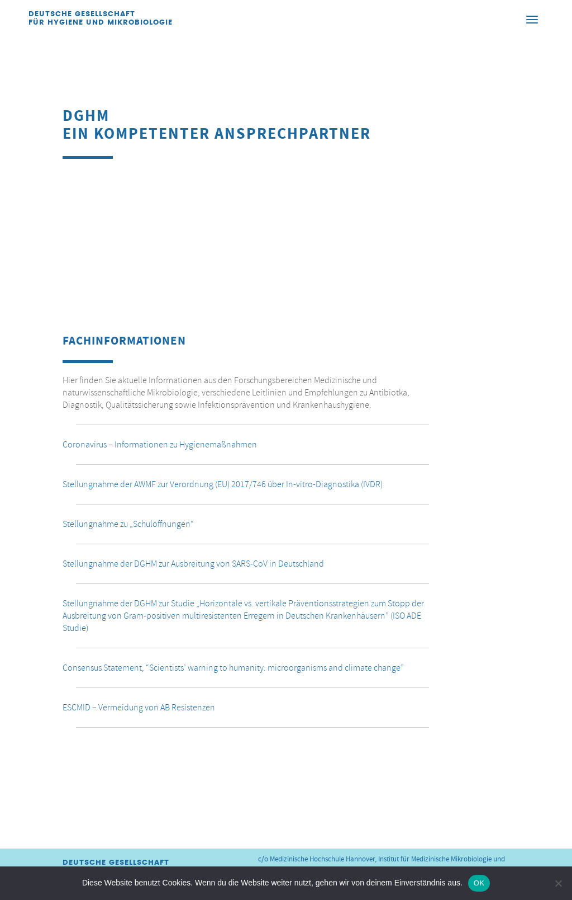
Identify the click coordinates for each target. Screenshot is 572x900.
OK (479, 883)
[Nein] (558, 883)
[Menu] (532, 19)
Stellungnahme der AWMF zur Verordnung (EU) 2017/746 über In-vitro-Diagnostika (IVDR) (223, 484)
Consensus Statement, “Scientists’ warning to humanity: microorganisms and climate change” (233, 667)
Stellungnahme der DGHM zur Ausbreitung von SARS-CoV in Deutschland (193, 563)
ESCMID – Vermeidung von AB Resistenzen (139, 707)
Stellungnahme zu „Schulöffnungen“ (128, 524)
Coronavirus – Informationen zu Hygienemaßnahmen (160, 444)
